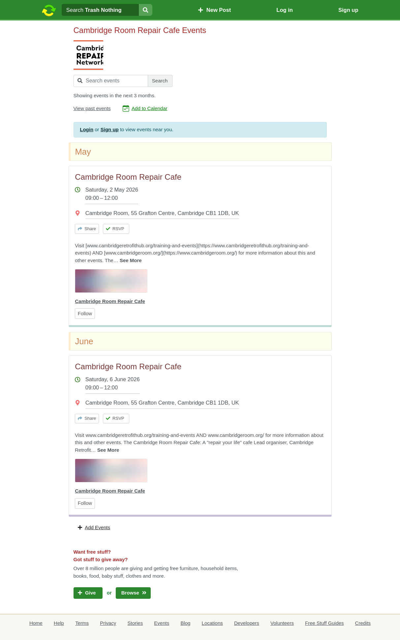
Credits (363, 623)
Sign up (348, 10)
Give (88, 592)
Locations (212, 623)
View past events (92, 108)
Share (87, 228)
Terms (82, 623)
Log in (284, 10)
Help (59, 623)
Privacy (108, 623)
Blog (185, 623)
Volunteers (282, 623)
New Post (214, 10)
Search (160, 80)
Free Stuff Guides (324, 623)
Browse (133, 592)
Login (86, 129)
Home (36, 623)
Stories (135, 623)
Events (161, 623)
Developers (246, 623)
